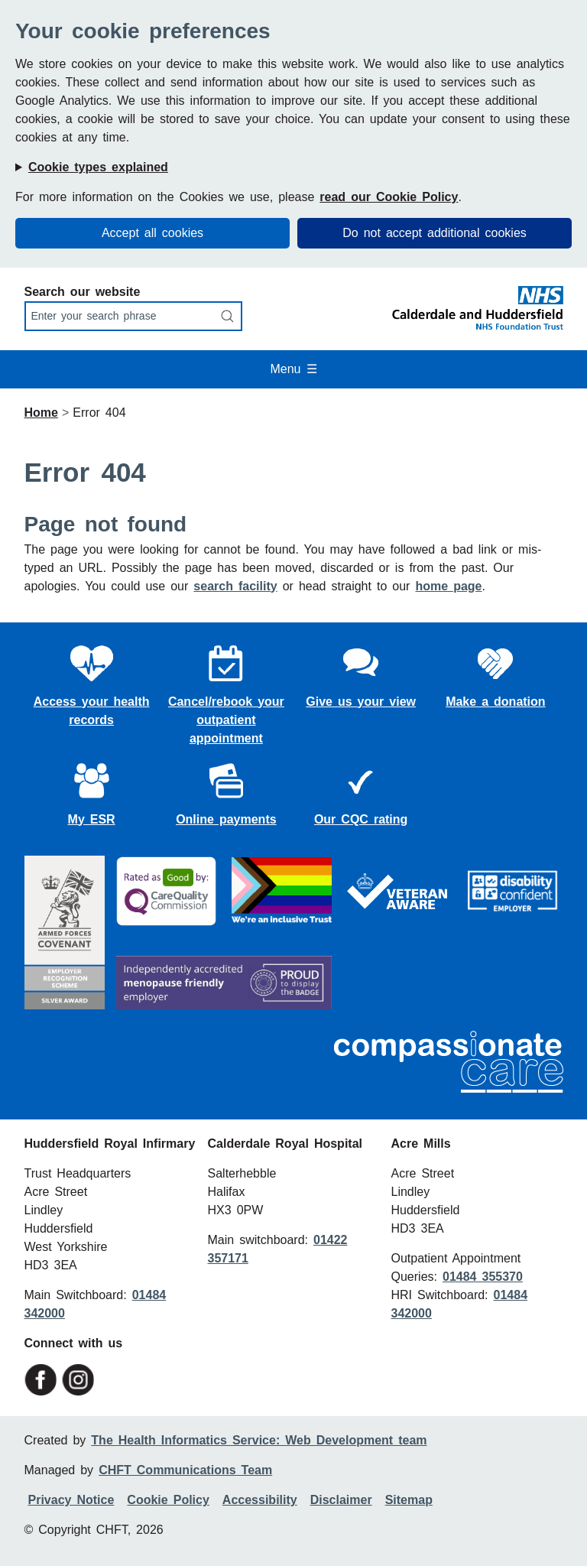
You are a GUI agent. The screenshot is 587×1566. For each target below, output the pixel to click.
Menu (293, 368)
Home (41, 412)
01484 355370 (483, 1276)
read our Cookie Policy (388, 196)
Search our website (82, 291)
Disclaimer (341, 1499)
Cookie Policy (168, 1499)
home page (448, 586)
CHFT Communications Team (185, 1470)
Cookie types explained (98, 167)
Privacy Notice (71, 1499)
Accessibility (259, 1499)
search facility (235, 586)
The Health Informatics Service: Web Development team (258, 1440)
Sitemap (409, 1499)
